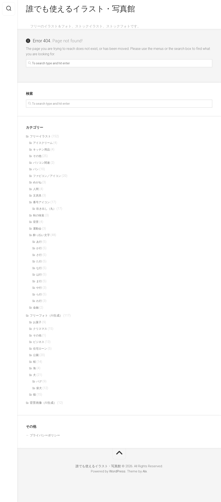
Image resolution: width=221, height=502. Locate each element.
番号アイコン (41, 202)
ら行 (39, 294)
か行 (39, 248)
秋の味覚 (38, 215)
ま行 (39, 281)
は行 (39, 274)
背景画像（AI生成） (43, 402)
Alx (145, 471)
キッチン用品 (41, 149)
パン (36, 169)
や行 (39, 287)
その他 (37, 156)
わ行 (39, 300)
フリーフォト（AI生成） (46, 315)
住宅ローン (40, 348)
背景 (36, 221)
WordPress (117, 471)
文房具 (37, 195)
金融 (36, 307)
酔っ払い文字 (41, 235)
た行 (39, 261)
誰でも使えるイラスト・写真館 (80, 8)
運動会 (37, 228)
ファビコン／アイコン (47, 175)
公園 (36, 355)
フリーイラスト (40, 136)
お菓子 (37, 322)
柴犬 (39, 388)
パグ (39, 381)
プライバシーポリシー (45, 435)
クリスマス (40, 328)
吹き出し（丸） (46, 208)
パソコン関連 (41, 162)
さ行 (39, 255)
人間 (36, 189)
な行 (39, 268)
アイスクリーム (43, 142)
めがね (37, 182)
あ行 (39, 241)
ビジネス (38, 342)
